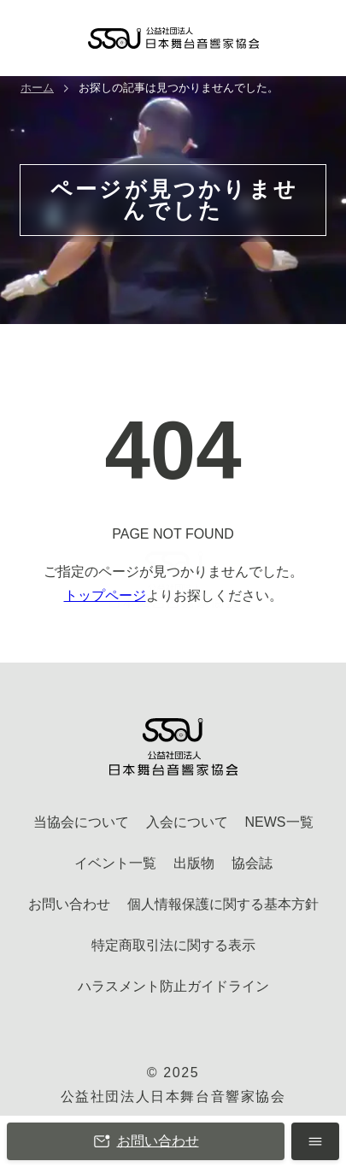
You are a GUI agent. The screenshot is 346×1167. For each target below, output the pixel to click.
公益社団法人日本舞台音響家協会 (173, 1096)
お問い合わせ (146, 1141)
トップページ (105, 595)
